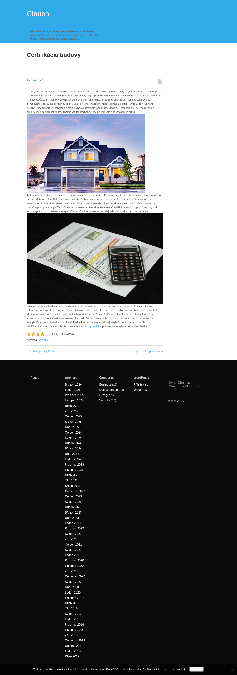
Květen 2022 (73, 533)
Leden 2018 (73, 651)
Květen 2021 (73, 549)
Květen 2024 (73, 437)
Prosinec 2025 (74, 395)
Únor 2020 (72, 587)
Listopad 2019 (74, 597)
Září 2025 (71, 411)
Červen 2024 (73, 432)
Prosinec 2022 (74, 528)
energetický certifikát (90, 326)
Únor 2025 (72, 427)
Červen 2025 (73, 416)
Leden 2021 (73, 555)
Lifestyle (104, 395)
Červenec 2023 (75, 491)
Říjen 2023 (72, 475)
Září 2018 (71, 635)
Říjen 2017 (72, 656)
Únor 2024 (72, 453)
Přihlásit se (141, 384)
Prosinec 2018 (74, 624)
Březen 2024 (73, 448)
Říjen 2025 (72, 405)
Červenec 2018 (75, 640)
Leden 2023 (73, 523)
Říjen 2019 (72, 603)
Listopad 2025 (74, 400)
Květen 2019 (73, 613)
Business (105, 384)
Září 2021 (71, 539)
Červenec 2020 (75, 576)
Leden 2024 (73, 459)
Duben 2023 (73, 507)
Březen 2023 (73, 512)
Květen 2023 (73, 501)
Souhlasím (196, 669)
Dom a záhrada (109, 389)
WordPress (141, 389)
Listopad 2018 (74, 629)
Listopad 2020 (74, 565)
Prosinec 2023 (74, 464)
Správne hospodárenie (148, 351)
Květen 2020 (73, 581)
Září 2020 (71, 571)
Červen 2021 (73, 544)
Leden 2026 (73, 389)
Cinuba (38, 14)
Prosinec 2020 (74, 560)
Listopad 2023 (74, 469)
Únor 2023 (72, 517)
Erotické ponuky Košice (42, 351)
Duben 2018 (73, 645)
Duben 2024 (73, 443)
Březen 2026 (73, 384)
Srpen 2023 (72, 485)
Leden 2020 (73, 592)
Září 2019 (71, 608)
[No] (232, 669)
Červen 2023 (73, 496)
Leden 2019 (73, 619)
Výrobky (44, 340)
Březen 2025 (73, 421)
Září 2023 (71, 480)
